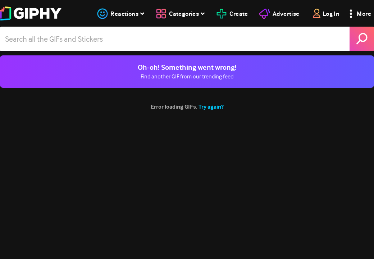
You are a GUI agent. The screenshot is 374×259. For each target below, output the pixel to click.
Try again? (211, 106)
